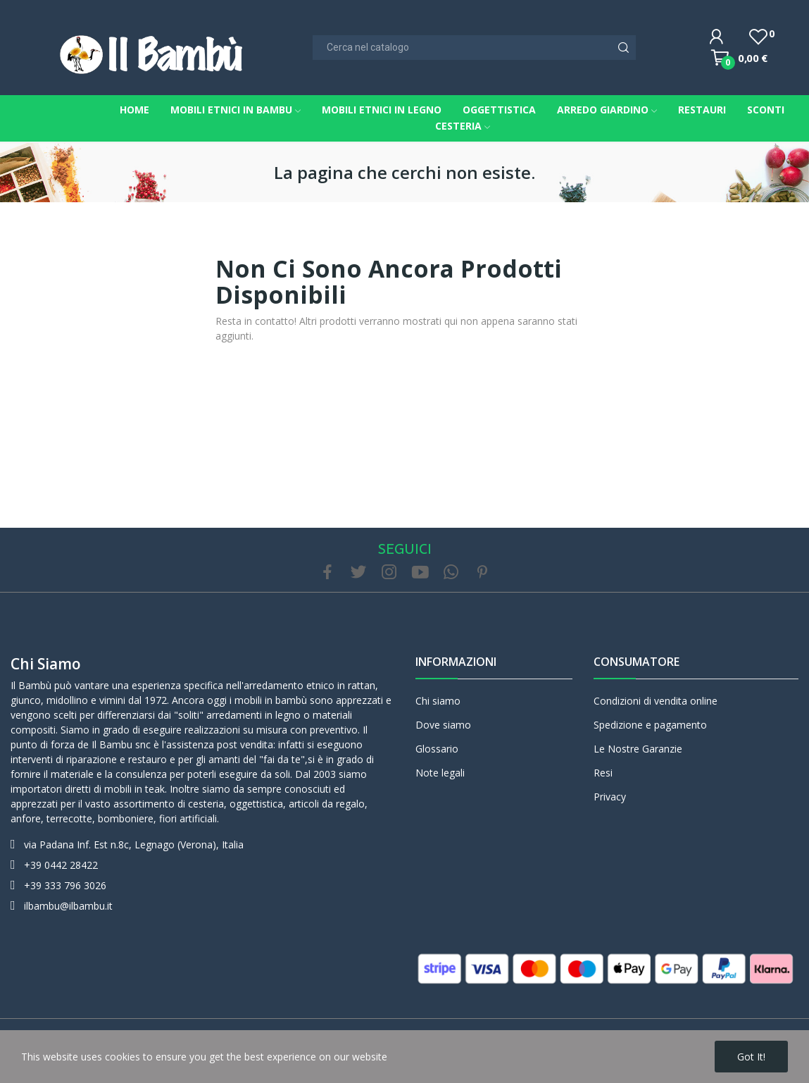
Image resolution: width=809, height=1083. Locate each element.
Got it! (751, 1056)
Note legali (440, 772)
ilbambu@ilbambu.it (68, 905)
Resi (603, 772)
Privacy (610, 796)
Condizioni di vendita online (655, 700)
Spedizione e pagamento (650, 724)
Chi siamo (46, 664)
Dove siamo (443, 724)
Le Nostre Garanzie (638, 748)
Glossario (436, 748)
